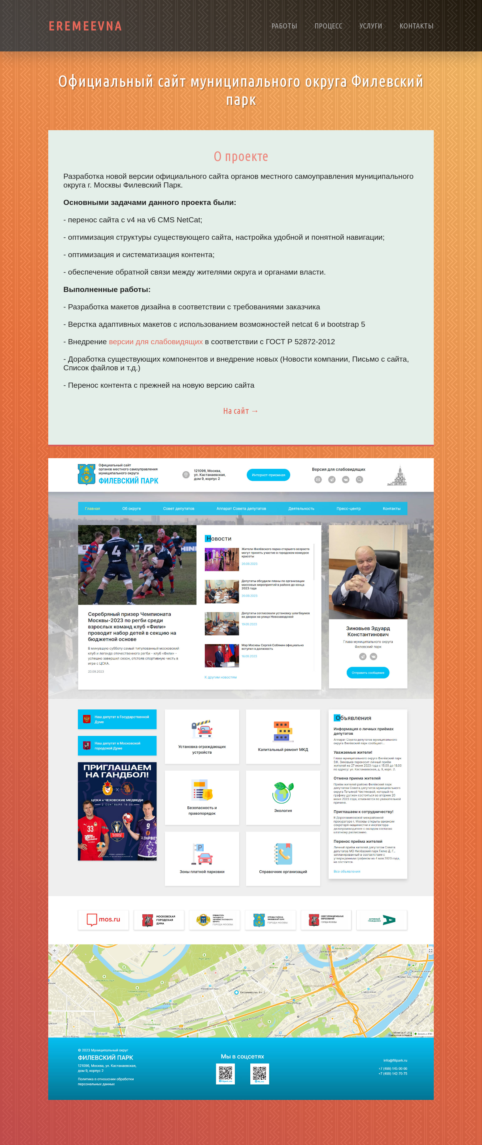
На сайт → (241, 410)
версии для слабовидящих (156, 341)
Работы (284, 25)
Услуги (370, 25)
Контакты (416, 25)
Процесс (328, 25)
